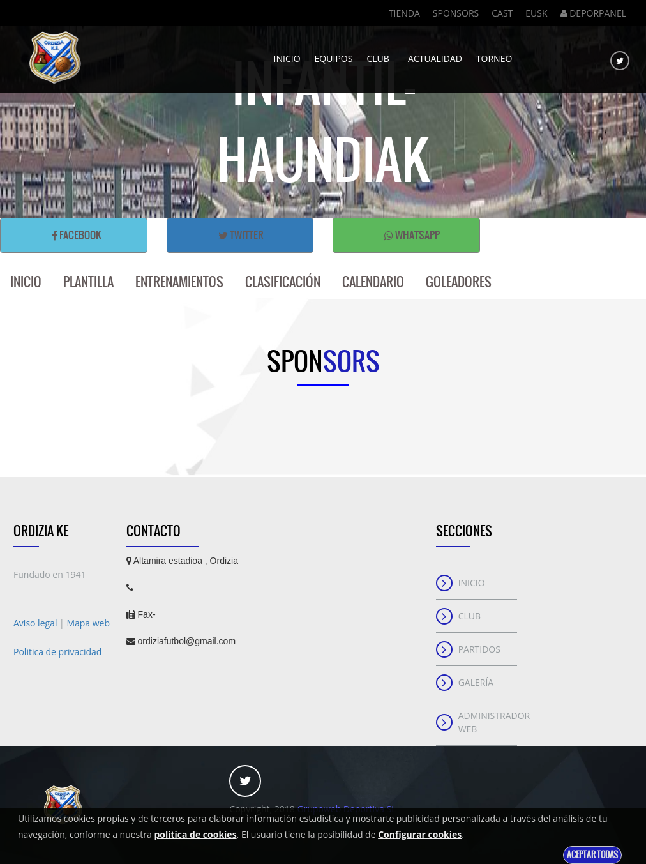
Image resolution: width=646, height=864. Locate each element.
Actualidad (435, 54)
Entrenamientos (179, 282)
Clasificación (282, 282)
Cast (502, 13)
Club (380, 54)
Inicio (287, 54)
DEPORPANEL (593, 13)
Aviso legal (36, 623)
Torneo (494, 54)
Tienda (404, 13)
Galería (476, 682)
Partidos (479, 649)
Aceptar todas (592, 854)
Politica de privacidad (57, 652)
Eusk (536, 13)
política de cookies (195, 834)
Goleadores (459, 282)
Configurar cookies (420, 834)
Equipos (334, 54)
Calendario (373, 282)
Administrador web (488, 722)
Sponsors (456, 13)
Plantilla (88, 282)
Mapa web (88, 623)
